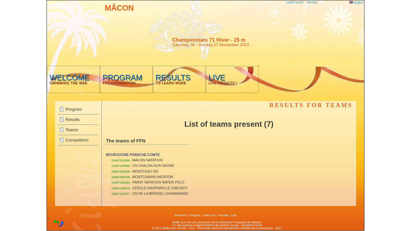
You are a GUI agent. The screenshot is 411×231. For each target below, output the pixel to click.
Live (234, 215)
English (356, 2)
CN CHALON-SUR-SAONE (153, 165)
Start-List (209, 215)
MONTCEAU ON (145, 171)
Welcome (180, 215)
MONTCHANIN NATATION (152, 177)
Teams (72, 129)
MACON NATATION (147, 160)
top (278, 228)
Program (74, 109)
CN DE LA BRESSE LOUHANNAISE (160, 193)
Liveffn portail (294, 2)
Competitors (77, 140)
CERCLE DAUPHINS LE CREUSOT (160, 188)
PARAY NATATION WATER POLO (158, 182)
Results (73, 119)
